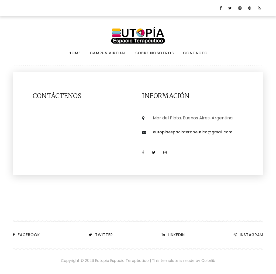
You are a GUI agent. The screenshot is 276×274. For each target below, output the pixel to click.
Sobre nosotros (154, 53)
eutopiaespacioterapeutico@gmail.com (192, 132)
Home (74, 53)
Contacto (195, 53)
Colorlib (208, 260)
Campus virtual (108, 53)
